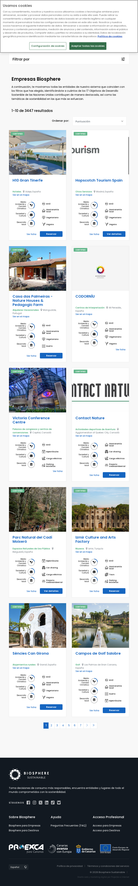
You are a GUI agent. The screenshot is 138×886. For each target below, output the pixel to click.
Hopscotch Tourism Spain (99, 180)
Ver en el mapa (21, 194)
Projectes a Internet (120, 877)
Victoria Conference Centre (31, 420)
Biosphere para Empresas (24, 825)
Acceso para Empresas (107, 825)
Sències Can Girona (31, 653)
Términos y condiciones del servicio (108, 866)
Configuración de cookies (47, 46)
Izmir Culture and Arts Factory (95, 539)
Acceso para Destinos (106, 830)
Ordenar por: (60, 121)
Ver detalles (114, 233)
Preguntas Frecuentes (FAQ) (69, 825)
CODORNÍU (85, 296)
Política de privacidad (70, 866)
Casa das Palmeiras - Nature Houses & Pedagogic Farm (33, 300)
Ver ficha (31, 234)
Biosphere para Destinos (24, 830)
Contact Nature (90, 417)
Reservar (51, 233)
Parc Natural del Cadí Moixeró (32, 539)
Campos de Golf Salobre (98, 653)
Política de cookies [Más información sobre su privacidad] (110, 36)
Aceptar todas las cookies (87, 46)
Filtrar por (21, 59)
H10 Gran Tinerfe (28, 180)
